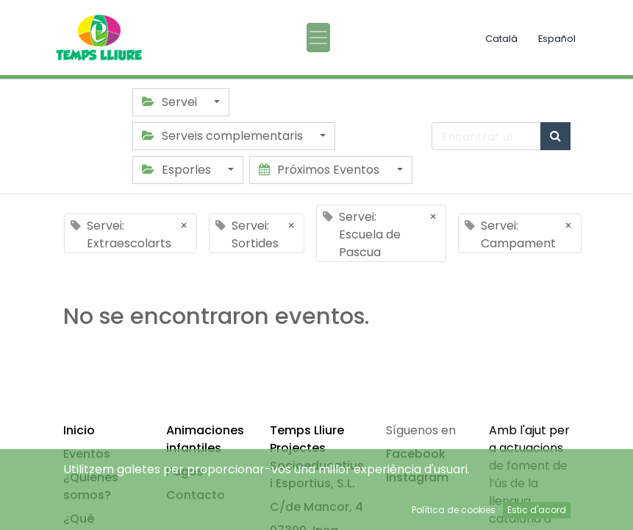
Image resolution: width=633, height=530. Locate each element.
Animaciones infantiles (205, 439)
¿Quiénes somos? (90, 486)
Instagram (417, 477)
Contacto (195, 495)
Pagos (185, 471)
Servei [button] (171, 101)
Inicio (79, 430)
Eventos (86, 453)
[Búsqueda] (555, 136)
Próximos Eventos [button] (320, 169)
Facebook (416, 453)
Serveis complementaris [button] (224, 135)
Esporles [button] (178, 169)
